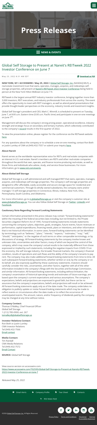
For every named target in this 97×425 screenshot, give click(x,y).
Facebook (6, 204)
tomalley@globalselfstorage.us (17, 315)
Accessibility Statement (87, 419)
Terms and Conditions (68, 417)
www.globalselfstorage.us (14, 202)
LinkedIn (81, 202)
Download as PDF (86, 76)
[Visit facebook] (61, 410)
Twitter (72, 202)
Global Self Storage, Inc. (61, 83)
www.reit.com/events (30, 168)
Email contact (8, 332)
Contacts (81, 392)
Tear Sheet (63, 392)
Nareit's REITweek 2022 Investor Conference (57, 88)
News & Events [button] (48, 52)
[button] (94, 5)
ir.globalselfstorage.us (40, 199)
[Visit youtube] (91, 410)
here (4, 137)
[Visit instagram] (84, 410)
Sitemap (92, 417)
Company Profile (42, 392)
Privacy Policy (53, 417)
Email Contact (8, 349)
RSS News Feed (50, 399)
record (22, 128)
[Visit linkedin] (76, 410)
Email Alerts (21, 392)
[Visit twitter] (68, 410)
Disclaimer (83, 417)
